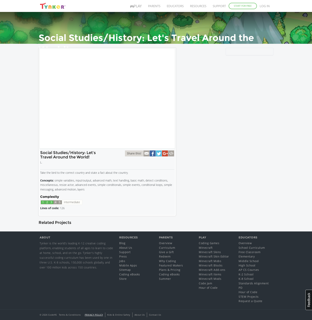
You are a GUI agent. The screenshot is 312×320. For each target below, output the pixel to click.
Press (123, 256)
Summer (165, 279)
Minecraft (206, 248)
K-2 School (246, 274)
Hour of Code (208, 288)
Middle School (249, 261)
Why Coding (167, 261)
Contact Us (155, 314)
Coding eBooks (129, 274)
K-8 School (246, 279)
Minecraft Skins (210, 252)
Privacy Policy (94, 314)
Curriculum (167, 248)
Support (219, 6)
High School (247, 265)
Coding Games (209, 243)
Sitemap (125, 270)
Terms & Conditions (70, 314)
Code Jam (205, 283)
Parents (154, 6)
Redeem (165, 256)
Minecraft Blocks (210, 265)
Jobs (122, 261)
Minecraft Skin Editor (214, 256)
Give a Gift (166, 252)
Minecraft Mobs (210, 261)
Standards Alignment (254, 283)
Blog (122, 243)
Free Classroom (249, 252)
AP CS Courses (249, 270)
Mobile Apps (128, 265)
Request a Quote (250, 301)
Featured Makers (171, 265)
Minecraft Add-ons (212, 270)
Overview (165, 243)
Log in (265, 6)
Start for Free (243, 6)
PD (240, 288)
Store (123, 279)
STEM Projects (249, 297)
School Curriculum (252, 248)
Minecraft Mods (210, 279)
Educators (175, 6)
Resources (198, 6)
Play (136, 6)
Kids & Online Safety (118, 314)
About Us (125, 248)
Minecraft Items (210, 274)
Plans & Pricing (169, 270)
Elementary (247, 256)
